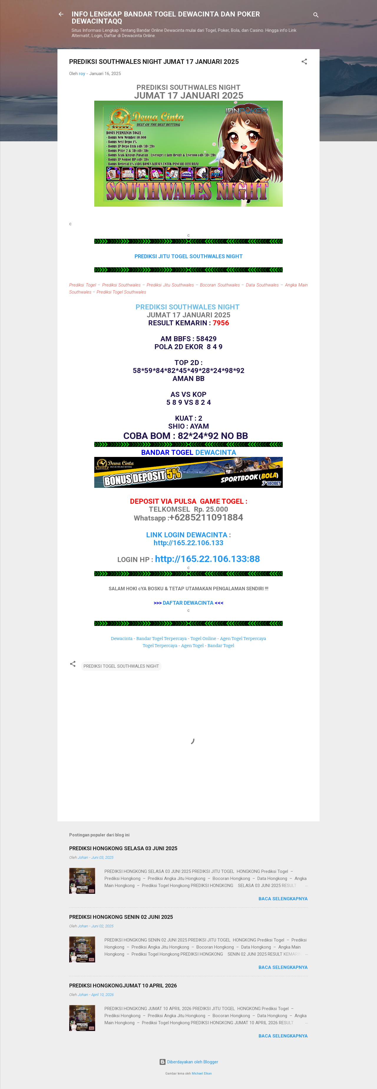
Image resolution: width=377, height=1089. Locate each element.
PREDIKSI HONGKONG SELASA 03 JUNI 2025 (123, 848)
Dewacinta (122, 638)
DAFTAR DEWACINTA (188, 603)
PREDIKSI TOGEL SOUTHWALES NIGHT (121, 666)
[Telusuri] (316, 16)
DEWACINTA (215, 452)
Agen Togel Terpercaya (243, 638)
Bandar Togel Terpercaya (161, 638)
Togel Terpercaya (160, 645)
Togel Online (203, 638)
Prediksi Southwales (121, 285)
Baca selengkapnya (283, 898)
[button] (304, 62)
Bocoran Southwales (220, 285)
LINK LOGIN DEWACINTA (186, 535)
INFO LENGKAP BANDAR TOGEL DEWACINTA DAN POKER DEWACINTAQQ (166, 17)
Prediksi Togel (82, 285)
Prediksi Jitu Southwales (170, 285)
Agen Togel (192, 645)
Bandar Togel (220, 645)
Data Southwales (262, 285)
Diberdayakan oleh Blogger (188, 1062)
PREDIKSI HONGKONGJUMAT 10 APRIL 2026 (123, 985)
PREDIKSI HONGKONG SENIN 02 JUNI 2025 (121, 917)
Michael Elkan (202, 1073)
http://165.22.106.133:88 (207, 558)
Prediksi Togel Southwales (121, 292)
